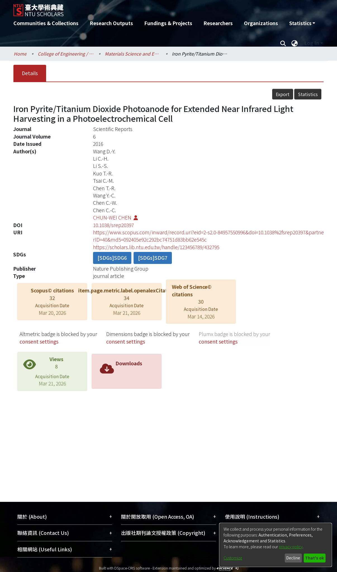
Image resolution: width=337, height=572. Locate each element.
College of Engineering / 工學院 (66, 53)
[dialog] (275, 544)
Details (30, 73)
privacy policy (291, 546)
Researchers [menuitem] (218, 23)
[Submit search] (282, 43)
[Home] (138, 8)
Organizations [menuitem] (261, 23)
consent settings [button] (39, 341)
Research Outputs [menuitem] (111, 23)
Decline (293, 558)
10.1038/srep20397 (113, 224)
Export (282, 94)
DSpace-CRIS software (132, 568)
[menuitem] (302, 23)
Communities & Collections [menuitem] (46, 23)
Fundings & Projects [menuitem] (168, 23)
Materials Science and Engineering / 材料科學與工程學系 (133, 53)
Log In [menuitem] (311, 42)
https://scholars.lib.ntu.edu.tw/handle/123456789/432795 (156, 247)
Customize (233, 558)
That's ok (314, 558)
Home (20, 53)
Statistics (308, 94)
